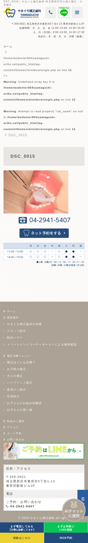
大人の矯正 (15, 376)
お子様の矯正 (16, 369)
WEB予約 (66, 537)
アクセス (13, 427)
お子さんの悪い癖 (19, 410)
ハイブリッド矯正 (19, 382)
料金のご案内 (15, 421)
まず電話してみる (22, 528)
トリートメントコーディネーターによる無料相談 (42, 344)
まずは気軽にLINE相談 (66, 528)
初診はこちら (22, 537)
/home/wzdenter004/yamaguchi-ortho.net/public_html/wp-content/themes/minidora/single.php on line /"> (43, 93)
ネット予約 (14, 433)
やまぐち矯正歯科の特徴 (24, 324)
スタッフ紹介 (16, 331)
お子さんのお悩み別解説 (24, 403)
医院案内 (13, 317)
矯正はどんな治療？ (21, 362)
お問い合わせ (15, 439)
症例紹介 (13, 396)
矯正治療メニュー (18, 355)
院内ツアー (15, 337)
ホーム (11, 311)
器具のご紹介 (16, 389)
